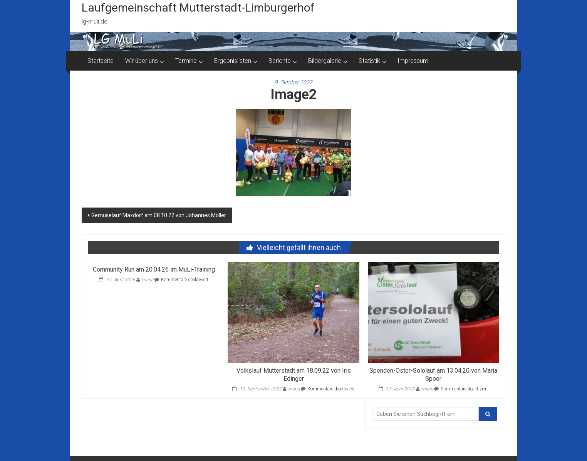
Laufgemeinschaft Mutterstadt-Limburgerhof (198, 7)
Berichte (279, 60)
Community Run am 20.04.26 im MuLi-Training (154, 269)
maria (147, 279)
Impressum (412, 60)
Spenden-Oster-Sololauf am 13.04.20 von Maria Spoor (433, 374)
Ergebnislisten (232, 60)
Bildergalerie (324, 60)
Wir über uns (141, 60)
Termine (186, 60)
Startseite (100, 60)
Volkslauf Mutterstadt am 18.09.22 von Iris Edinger (293, 374)
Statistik (369, 60)
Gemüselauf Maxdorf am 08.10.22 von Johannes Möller (158, 215)
